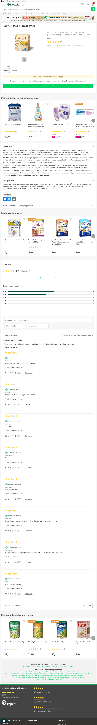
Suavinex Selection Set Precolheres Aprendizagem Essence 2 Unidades (61, 676)
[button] (87, 4)
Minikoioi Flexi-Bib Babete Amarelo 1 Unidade (68, 677)
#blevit (49, 45)
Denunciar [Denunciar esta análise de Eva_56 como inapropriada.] (28, 436)
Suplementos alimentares (66, 666)
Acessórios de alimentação (31, 666)
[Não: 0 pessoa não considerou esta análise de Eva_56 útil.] (19, 436)
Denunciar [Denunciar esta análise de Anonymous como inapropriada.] (28, 373)
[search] (93, 9)
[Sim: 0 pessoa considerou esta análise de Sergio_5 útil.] (14, 531)
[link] (16, 271)
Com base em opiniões (10, 698)
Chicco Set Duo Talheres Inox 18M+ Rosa (52, 674)
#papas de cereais (78, 45)
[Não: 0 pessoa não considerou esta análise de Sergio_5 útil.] (19, 531)
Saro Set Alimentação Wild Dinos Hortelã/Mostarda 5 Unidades (33, 672)
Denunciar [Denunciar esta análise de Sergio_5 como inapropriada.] (28, 531)
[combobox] (82, 335)
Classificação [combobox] (15, 326)
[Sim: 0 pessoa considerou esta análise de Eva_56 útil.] (14, 436)
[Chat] (82, 4)
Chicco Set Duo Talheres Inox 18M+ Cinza (24, 676)
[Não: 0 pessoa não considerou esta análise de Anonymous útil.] (19, 373)
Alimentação (46, 666)
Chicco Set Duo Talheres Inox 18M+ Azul (78, 674)
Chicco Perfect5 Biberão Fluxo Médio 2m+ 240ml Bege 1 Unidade (33, 677)
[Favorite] (24, 103)
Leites (54, 666)
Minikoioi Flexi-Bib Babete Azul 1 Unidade (48, 679)
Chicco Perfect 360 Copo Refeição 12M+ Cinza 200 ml (21, 674)
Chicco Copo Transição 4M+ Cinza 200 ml (68, 672)
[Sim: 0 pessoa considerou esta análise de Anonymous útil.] (14, 373)
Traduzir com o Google (13, 367)
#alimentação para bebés (62, 45)
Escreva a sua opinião (48, 278)
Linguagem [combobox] (38, 326)
